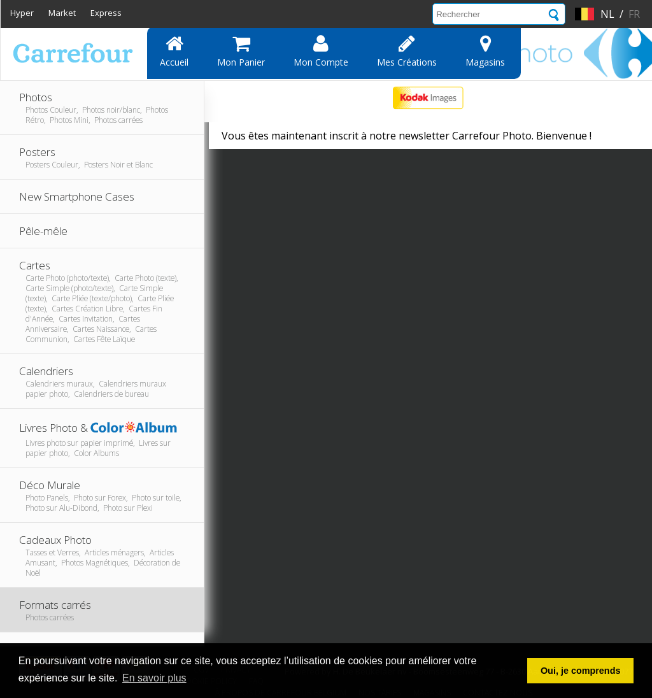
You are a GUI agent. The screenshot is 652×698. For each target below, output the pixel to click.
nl (607, 14)
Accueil (174, 51)
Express (106, 12)
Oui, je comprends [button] (581, 671)
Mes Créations (407, 51)
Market (62, 12)
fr (634, 14)
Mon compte (321, 51)
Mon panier (241, 51)
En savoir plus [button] (154, 678)
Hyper (22, 12)
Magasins (485, 51)
